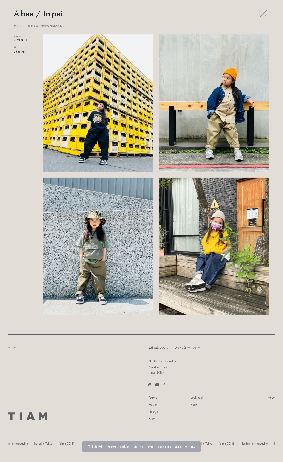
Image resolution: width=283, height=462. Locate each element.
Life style (153, 412)
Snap (194, 405)
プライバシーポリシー (187, 347)
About (271, 397)
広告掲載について (158, 347)
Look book (197, 397)
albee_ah (19, 51)
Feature (152, 397)
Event (151, 419)
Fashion (153, 405)
